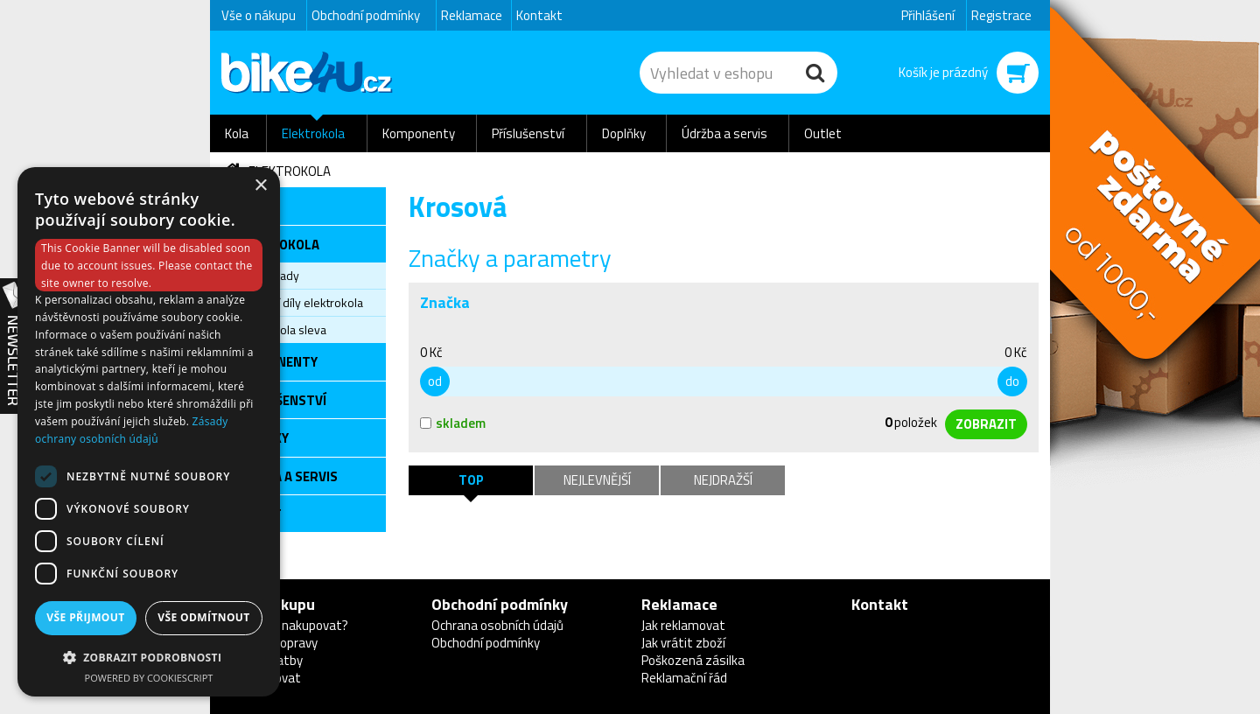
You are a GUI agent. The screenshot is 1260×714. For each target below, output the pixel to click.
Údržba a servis (724, 133)
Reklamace (471, 15)
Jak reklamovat (683, 625)
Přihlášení (928, 15)
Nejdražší (723, 480)
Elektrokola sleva (281, 329)
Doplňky (624, 133)
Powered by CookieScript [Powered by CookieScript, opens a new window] (149, 677)
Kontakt (539, 15)
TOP (471, 480)
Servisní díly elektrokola (300, 302)
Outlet (823, 133)
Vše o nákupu (258, 15)
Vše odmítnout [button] (203, 617)
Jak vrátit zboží (683, 643)
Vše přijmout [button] (85, 617)
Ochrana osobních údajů (497, 625)
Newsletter (13, 346)
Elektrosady (268, 275)
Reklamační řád (684, 678)
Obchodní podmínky (366, 15)
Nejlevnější (597, 480)
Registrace (1001, 15)
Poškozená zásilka (693, 660)
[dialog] (149, 431)
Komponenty (418, 133)
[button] (148, 657)
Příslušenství (528, 133)
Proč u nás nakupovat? (284, 625)
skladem (453, 423)
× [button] (260, 185)
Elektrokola (313, 133)
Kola (236, 133)
